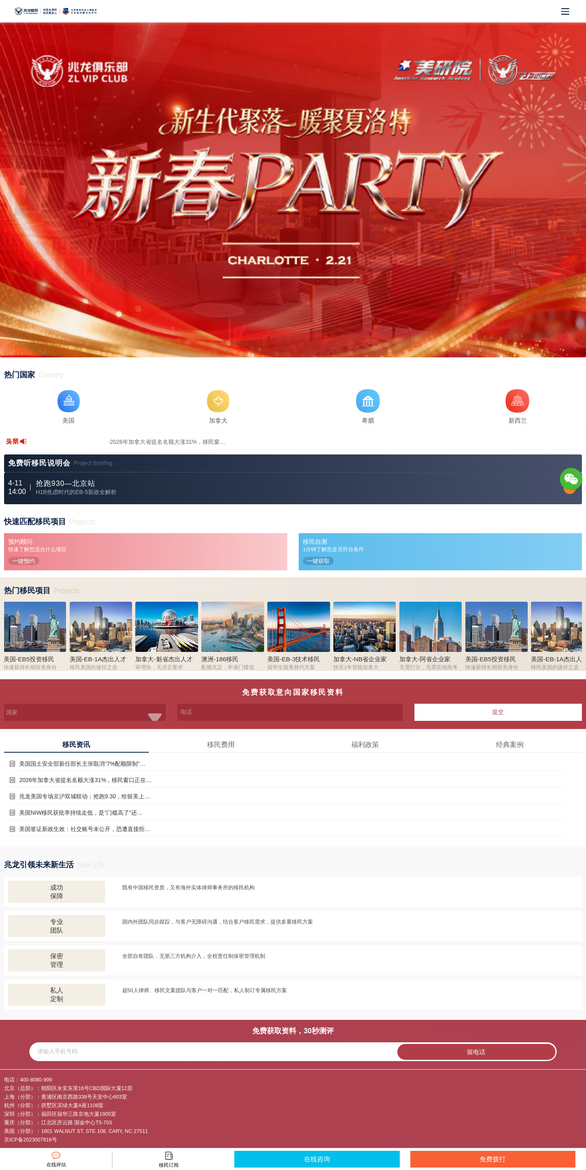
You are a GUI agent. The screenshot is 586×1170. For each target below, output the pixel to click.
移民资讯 (76, 745)
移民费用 (221, 745)
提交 (498, 712)
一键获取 (318, 561)
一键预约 (23, 561)
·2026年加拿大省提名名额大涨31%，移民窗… (166, 442)
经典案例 (510, 745)
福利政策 (365, 745)
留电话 (476, 1051)
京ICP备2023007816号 (30, 1140)
